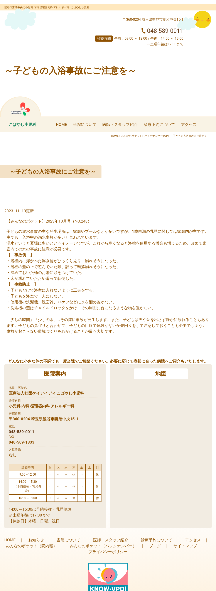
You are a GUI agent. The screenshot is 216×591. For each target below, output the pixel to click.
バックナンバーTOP (156, 135)
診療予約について (159, 124)
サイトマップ (185, 546)
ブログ (155, 546)
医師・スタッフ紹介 (120, 124)
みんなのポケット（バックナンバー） (103, 546)
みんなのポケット (131, 135)
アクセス (189, 124)
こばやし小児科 (22, 124)
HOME (61, 124)
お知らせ (36, 540)
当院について (84, 124)
